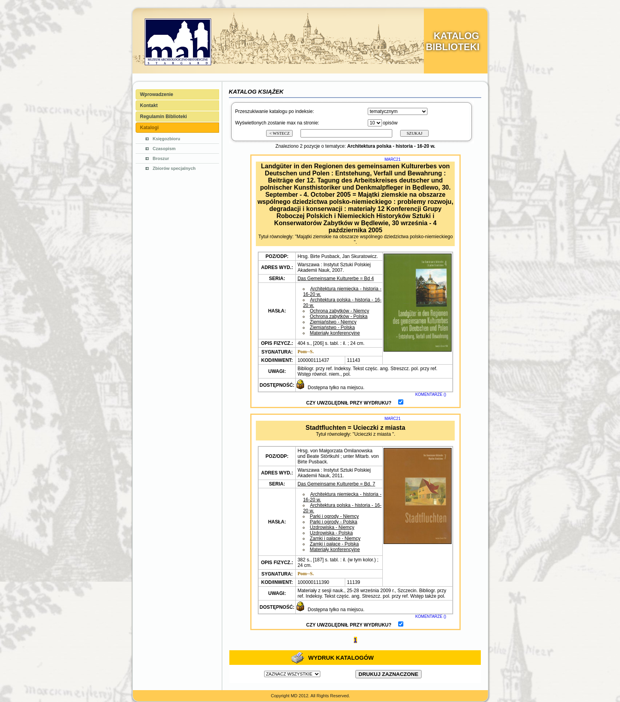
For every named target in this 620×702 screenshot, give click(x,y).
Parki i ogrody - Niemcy (334, 516)
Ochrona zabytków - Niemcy (339, 311)
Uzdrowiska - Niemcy (332, 527)
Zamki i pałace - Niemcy (335, 538)
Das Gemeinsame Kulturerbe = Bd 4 (335, 278)
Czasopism (164, 148)
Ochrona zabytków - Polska (338, 316)
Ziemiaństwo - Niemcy (333, 322)
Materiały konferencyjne (335, 333)
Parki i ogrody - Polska (333, 522)
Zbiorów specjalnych (174, 168)
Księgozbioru (166, 138)
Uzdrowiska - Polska (331, 533)
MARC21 (392, 159)
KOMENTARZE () (430, 394)
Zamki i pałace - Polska (334, 544)
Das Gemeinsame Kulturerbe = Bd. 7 (336, 484)
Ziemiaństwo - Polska (332, 327)
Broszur (161, 158)
